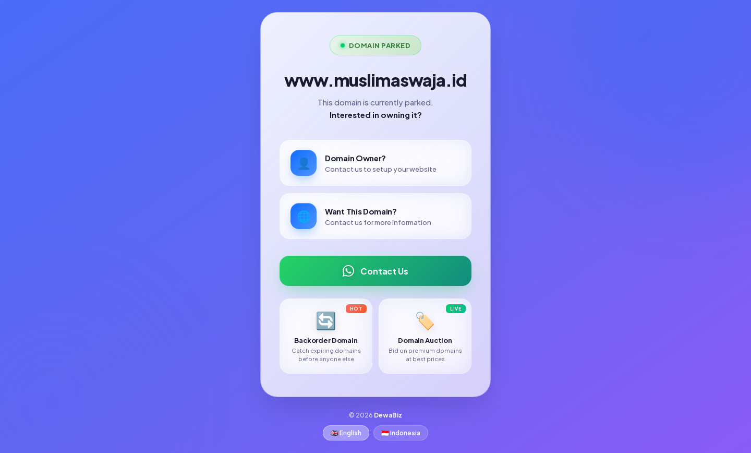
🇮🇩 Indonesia (400, 433)
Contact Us (375, 271)
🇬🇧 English (346, 433)
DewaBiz (388, 415)
